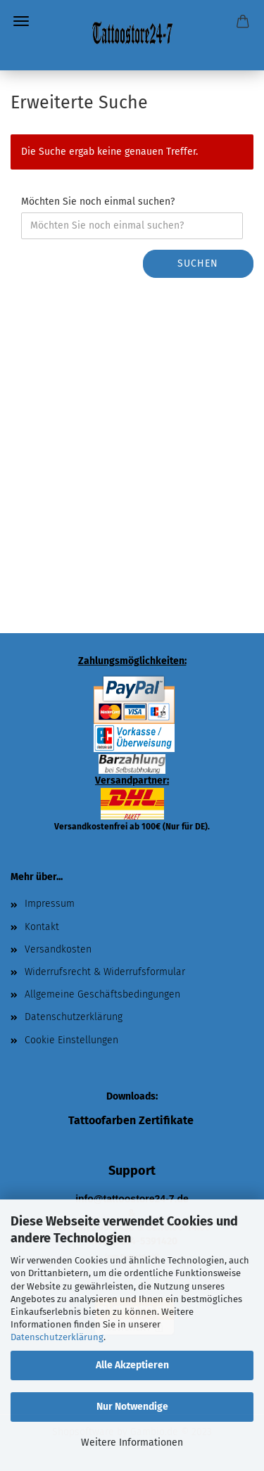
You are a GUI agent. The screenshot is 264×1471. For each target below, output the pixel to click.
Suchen (197, 263)
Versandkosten (58, 949)
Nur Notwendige (132, 1407)
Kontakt (42, 927)
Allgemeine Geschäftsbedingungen (102, 994)
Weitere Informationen (132, 1442)
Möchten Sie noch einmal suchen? (98, 202)
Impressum (50, 904)
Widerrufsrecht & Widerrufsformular (105, 972)
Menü (21, 21)
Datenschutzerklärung (57, 1337)
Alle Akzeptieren (132, 1365)
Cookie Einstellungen (71, 1040)
